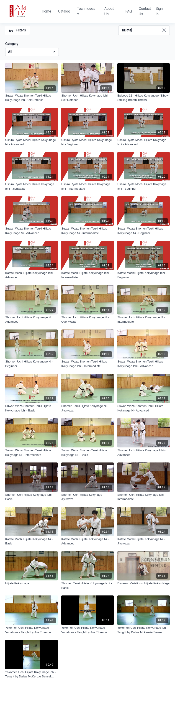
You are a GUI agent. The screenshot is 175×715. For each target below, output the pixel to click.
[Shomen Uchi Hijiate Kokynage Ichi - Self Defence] (87, 97)
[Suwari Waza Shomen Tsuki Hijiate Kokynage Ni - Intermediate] (31, 452)
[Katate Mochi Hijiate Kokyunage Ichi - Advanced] (31, 275)
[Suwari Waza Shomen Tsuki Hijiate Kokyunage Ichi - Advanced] (143, 363)
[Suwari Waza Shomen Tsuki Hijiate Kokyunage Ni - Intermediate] (87, 230)
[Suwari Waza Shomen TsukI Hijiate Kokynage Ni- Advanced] (143, 408)
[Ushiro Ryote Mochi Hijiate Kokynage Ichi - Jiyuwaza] (31, 186)
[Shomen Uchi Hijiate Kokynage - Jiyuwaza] (87, 497)
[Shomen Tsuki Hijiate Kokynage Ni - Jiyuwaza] (87, 408)
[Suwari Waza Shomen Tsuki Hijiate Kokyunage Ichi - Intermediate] (87, 363)
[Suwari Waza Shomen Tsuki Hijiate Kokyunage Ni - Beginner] (143, 230)
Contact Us (145, 11)
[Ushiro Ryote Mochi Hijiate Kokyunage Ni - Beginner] (87, 142)
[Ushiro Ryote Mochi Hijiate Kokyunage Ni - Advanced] (31, 142)
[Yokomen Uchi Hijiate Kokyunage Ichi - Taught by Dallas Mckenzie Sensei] (143, 630)
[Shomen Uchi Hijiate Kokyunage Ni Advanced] (31, 319)
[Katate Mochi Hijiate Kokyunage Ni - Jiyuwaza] (143, 541)
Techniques (86, 11)
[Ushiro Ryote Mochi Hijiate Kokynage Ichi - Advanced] (143, 142)
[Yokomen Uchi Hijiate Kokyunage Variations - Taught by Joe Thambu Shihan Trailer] (87, 630)
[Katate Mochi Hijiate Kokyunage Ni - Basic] (31, 541)
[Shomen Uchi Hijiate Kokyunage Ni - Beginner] (31, 363)
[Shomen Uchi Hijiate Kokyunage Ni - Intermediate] (143, 319)
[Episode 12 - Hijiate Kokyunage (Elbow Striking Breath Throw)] (143, 97)
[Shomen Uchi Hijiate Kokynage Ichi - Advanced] (143, 452)
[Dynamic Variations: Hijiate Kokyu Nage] (143, 583)
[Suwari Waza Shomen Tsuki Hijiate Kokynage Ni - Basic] (87, 452)
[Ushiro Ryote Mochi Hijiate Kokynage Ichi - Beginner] (143, 186)
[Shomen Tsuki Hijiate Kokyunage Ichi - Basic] (87, 585)
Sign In (159, 11)
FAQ (128, 11)
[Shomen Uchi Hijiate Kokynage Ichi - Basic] (31, 497)
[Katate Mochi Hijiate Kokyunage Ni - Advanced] (87, 541)
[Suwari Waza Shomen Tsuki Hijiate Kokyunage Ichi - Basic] (31, 408)
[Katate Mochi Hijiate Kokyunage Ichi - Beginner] (143, 275)
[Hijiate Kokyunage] (31, 583)
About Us (109, 11)
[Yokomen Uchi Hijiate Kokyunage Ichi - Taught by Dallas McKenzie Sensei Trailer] (31, 674)
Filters (17, 30)
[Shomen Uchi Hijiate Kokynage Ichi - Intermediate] (143, 497)
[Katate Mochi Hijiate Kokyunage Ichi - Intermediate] (87, 275)
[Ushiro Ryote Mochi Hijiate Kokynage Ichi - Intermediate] (87, 186)
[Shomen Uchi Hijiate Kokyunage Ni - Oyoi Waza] (87, 319)
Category (11, 44)
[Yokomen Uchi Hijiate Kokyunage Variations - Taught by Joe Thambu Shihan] (31, 630)
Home (46, 11)
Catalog (64, 11)
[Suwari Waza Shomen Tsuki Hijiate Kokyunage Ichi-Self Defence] (31, 97)
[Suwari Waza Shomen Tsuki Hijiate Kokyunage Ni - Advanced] (31, 230)
